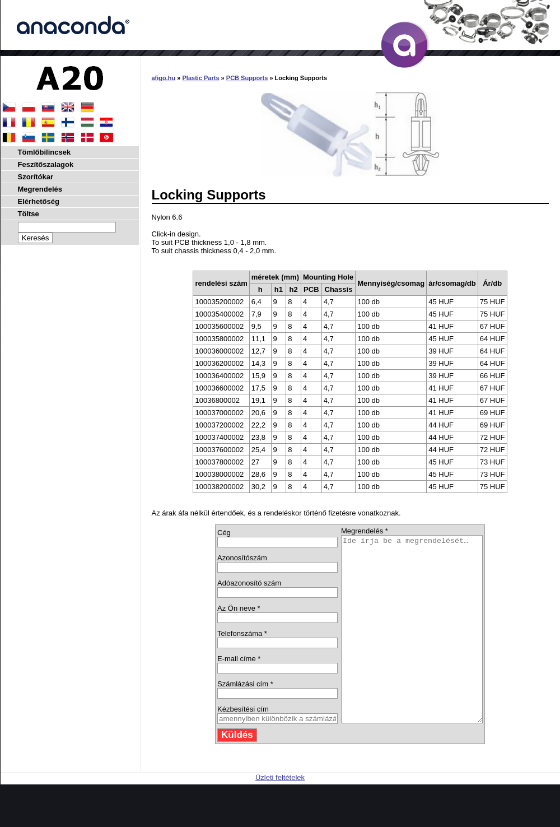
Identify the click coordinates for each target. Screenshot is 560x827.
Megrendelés (40, 189)
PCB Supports (247, 78)
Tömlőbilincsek (44, 152)
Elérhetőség (38, 201)
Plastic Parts (201, 78)
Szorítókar (36, 177)
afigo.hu (164, 78)
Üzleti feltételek (280, 814)
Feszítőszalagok (46, 164)
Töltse (28, 214)
